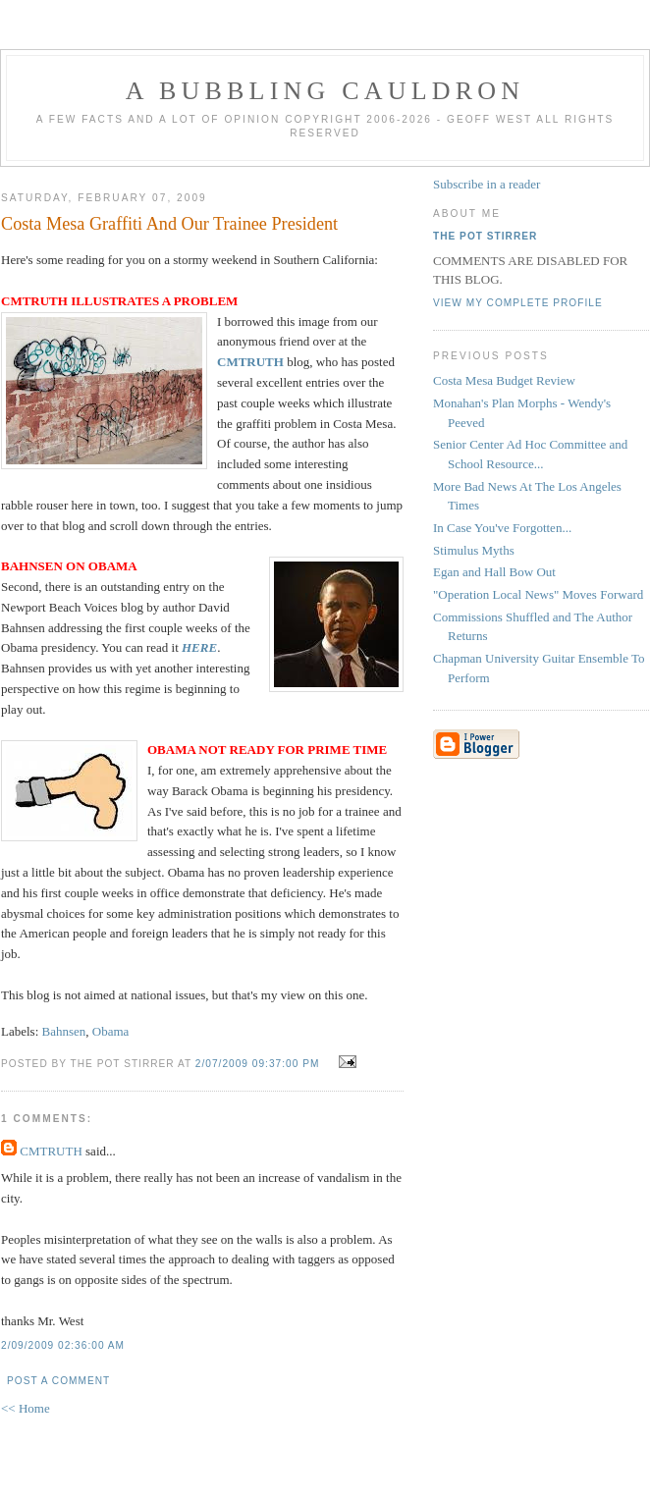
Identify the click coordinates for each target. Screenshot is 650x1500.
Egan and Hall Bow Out (494, 571)
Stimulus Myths (474, 550)
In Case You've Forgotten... (502, 527)
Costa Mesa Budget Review (504, 380)
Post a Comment (58, 1380)
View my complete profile (518, 302)
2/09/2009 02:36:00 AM (63, 1345)
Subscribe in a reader (486, 184)
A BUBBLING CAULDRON (325, 91)
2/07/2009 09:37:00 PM (257, 1063)
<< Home (25, 1408)
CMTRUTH (51, 1151)
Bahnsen (64, 1031)
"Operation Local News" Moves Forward (538, 594)
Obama (111, 1031)
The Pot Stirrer (485, 236)
